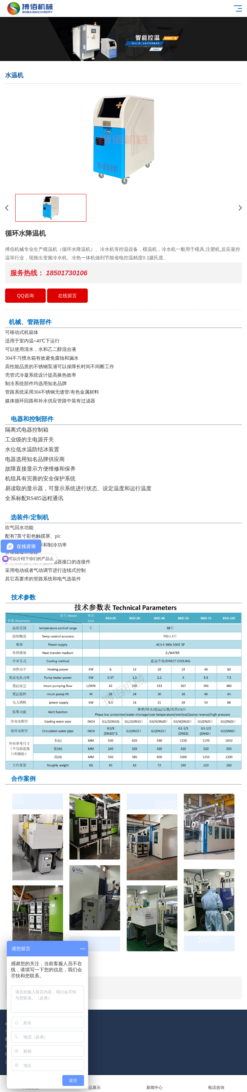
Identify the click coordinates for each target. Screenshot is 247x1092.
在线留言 (67, 295)
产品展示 (92, 1083)
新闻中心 (154, 1083)
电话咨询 (216, 1083)
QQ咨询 (25, 295)
